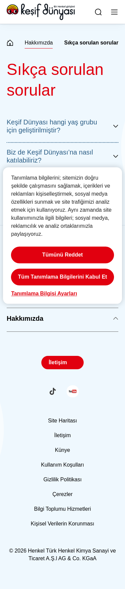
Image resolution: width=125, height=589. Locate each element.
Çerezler (62, 494)
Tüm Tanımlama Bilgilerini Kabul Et (62, 277)
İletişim (58, 362)
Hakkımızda (39, 42)
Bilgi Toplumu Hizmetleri (62, 509)
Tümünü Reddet (62, 255)
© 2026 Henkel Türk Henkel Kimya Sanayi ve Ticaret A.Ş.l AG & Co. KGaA (62, 554)
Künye (62, 450)
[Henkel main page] (41, 12)
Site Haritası (62, 420)
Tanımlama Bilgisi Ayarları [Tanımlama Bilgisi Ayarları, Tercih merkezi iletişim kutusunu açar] (44, 294)
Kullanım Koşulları (62, 465)
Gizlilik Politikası (62, 479)
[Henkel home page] (10, 43)
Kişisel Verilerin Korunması (62, 523)
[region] (62, 236)
